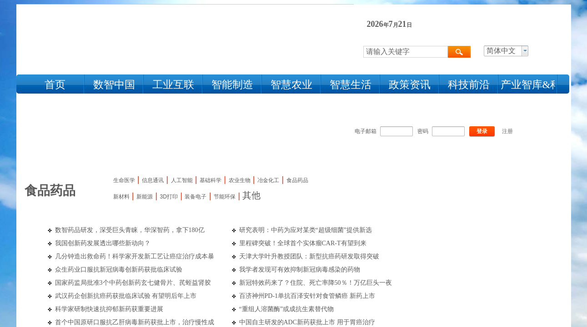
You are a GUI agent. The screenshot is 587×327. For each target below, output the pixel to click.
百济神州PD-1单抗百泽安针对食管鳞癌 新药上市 (307, 295)
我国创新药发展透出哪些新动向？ (103, 243)
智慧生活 (350, 84)
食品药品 (297, 180)
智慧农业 (291, 84)
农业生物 (240, 180)
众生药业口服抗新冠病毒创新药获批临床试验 (118, 269)
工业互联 (173, 84)
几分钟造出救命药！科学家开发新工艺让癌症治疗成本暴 (134, 256)
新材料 (121, 196)
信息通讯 (153, 180)
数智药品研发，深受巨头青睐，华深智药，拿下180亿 (130, 230)
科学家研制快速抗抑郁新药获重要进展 (109, 309)
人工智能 (182, 180)
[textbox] (405, 52)
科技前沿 (469, 84)
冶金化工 (268, 180)
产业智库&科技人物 (528, 84)
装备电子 (195, 196)
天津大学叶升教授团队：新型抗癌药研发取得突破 (309, 256)
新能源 (144, 196)
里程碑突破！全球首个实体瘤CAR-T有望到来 (302, 243)
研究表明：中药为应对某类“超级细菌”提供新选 (305, 230)
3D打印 (169, 196)
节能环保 (225, 196)
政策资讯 (410, 84)
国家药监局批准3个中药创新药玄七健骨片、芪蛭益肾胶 (133, 282)
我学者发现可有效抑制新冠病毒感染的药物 (299, 269)
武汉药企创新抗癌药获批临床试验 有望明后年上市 (126, 295)
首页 (55, 84)
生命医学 (124, 180)
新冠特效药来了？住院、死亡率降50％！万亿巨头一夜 (315, 282)
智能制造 (232, 84)
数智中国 (114, 84)
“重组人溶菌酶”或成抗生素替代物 (286, 309)
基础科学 (210, 180)
